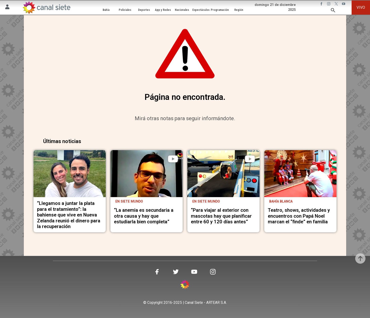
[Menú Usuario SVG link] (7, 7)
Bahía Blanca (281, 201)
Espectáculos (201, 10)
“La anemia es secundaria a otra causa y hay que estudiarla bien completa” (143, 216)
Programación (220, 10)
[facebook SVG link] (322, 4)
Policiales (125, 10)
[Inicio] (46, 7)
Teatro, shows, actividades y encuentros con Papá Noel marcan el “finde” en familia (299, 216)
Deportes (144, 10)
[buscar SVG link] (333, 11)
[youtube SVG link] (344, 4)
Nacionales (182, 10)
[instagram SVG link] (329, 4)
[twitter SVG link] (336, 4)
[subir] (360, 258)
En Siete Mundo (129, 201)
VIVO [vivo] (361, 7)
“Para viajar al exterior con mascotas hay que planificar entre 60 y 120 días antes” (221, 216)
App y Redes (163, 10)
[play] (173, 159)
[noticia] (70, 173)
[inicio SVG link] (185, 285)
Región (238, 10)
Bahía (106, 10)
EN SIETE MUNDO (206, 201)
